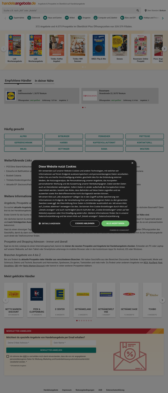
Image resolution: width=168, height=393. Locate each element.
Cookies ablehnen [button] (84, 223)
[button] (49, 223)
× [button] (132, 163)
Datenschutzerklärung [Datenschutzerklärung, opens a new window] (109, 216)
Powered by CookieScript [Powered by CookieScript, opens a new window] (119, 230)
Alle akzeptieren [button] (115, 223)
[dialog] (84, 196)
